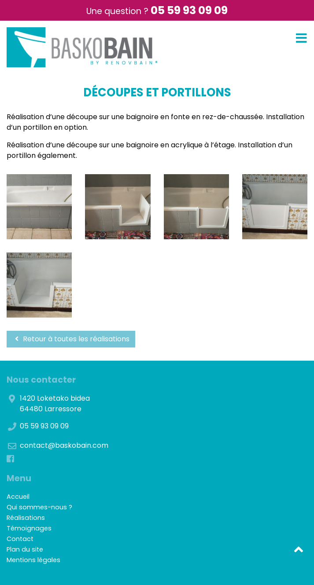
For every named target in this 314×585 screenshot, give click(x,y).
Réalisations (26, 517)
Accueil (18, 496)
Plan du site (25, 549)
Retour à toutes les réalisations (70, 339)
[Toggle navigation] (301, 38)
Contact (20, 538)
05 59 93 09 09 (189, 10)
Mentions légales (33, 560)
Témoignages (29, 528)
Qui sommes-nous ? (39, 507)
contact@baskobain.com (64, 445)
